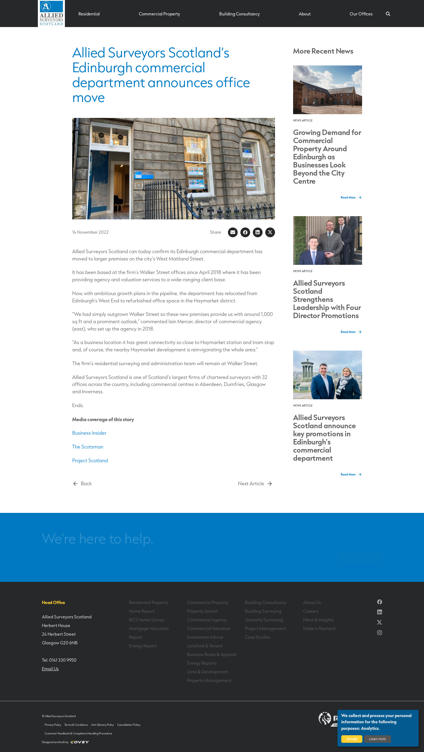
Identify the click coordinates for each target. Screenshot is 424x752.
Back (82, 483)
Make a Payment (319, 628)
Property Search (202, 611)
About (305, 14)
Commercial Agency (207, 619)
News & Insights (318, 619)
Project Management (265, 628)
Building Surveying (263, 611)
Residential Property (148, 602)
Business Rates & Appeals (212, 654)
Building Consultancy (239, 14)
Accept (351, 739)
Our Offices (361, 14)
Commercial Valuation (209, 628)
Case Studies (257, 637)
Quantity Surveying (264, 619)
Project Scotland (90, 460)
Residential (89, 14)
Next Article (255, 483)
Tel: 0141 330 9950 (59, 660)
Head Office (53, 602)
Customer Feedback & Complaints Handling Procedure (78, 733)
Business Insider (89, 433)
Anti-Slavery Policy (102, 725)
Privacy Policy (53, 725)
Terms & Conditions (76, 725)
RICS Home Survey (146, 619)
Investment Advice (205, 637)
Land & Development (207, 671)
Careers (311, 611)
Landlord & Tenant (205, 645)
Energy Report (143, 645)
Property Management (209, 680)
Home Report (142, 611)
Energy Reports (202, 663)
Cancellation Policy (128, 725)
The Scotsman (87, 447)
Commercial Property (159, 14)
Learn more (377, 739)
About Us (312, 602)
